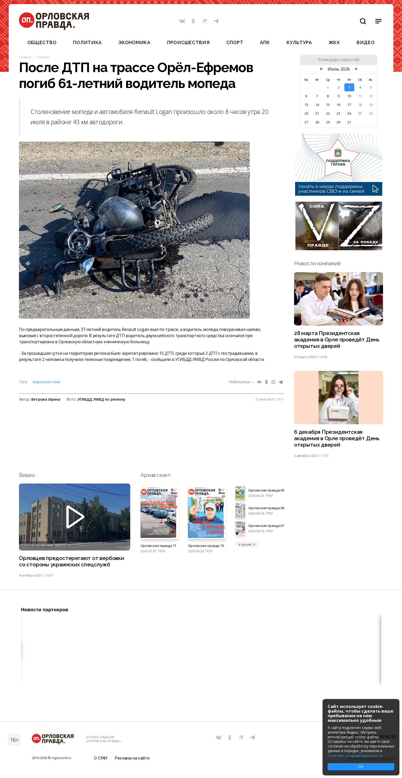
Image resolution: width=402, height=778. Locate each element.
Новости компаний (317, 263)
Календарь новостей (338, 60)
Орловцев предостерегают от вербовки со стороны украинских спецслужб (71, 561)
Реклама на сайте (132, 758)
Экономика (134, 42)
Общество (42, 42)
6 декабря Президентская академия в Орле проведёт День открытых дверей (336, 438)
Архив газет (155, 475)
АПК (265, 42)
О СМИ (100, 758)
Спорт (235, 42)
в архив (247, 545)
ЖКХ (334, 42)
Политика (87, 42)
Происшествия (188, 42)
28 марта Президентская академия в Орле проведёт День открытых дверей (336, 339)
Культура (299, 42)
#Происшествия (46, 381)
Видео (366, 42)
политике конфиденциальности (355, 755)
